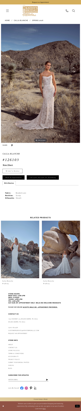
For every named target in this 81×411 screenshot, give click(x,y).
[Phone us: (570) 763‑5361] (67, 11)
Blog (10, 368)
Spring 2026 (37, 20)
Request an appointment (17, 333)
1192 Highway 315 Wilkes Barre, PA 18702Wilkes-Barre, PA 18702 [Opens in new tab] (23, 320)
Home (7, 20)
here (44, 409)
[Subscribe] (47, 379)
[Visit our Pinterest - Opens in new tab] (31, 388)
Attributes (9, 183)
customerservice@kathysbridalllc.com (23, 330)
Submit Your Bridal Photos (18, 362)
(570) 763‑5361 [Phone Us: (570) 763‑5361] (13, 327)
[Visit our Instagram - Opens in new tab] (26, 388)
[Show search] (73, 11)
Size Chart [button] (8, 165)
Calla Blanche (21, 20)
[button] (7, 11)
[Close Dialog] (3, 406)
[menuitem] (7, 11)
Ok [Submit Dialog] (77, 406)
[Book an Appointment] (40, 2)
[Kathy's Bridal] (30, 11)
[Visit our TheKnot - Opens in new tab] (35, 388)
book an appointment (14, 177)
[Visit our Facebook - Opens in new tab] (22, 388)
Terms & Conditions (16, 353)
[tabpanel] (40, 83)
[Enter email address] (28, 379)
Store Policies (14, 350)
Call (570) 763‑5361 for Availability (43, 177)
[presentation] (20, 249)
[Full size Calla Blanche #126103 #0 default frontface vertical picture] (40, 83)
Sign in (11, 365)
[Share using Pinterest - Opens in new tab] (12, 145)
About (10, 344)
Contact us (12, 347)
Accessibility (13, 356)
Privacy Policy (14, 359)
